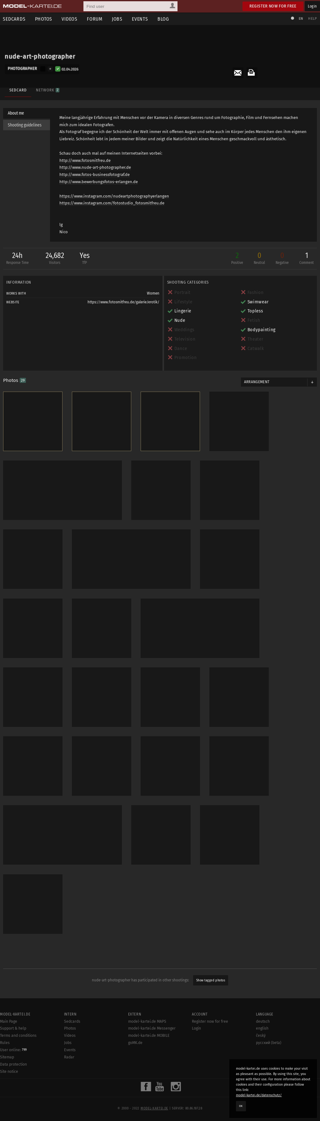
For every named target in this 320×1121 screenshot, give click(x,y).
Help (312, 19)
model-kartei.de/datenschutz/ (259, 1095)
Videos (70, 19)
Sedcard (18, 90)
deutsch (263, 1021)
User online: (13, 1049)
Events (140, 19)
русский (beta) (268, 1042)
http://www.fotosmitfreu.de (85, 160)
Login (312, 6)
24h (17, 259)
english (262, 1028)
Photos (43, 19)
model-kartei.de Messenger (152, 1028)
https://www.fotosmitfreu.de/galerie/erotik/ (123, 302)
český (261, 1035)
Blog (163, 19)
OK (241, 1106)
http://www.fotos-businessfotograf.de (95, 174)
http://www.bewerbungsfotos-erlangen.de (99, 181)
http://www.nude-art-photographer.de (95, 167)
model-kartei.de (154, 1108)
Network (47, 90)
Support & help (13, 1028)
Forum (95, 19)
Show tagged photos (210, 980)
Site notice (9, 1071)
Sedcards (72, 1021)
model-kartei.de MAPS (147, 1021)
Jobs (117, 19)
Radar (69, 1056)
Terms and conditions (18, 1035)
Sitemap (7, 1056)
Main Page (8, 1021)
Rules (5, 1042)
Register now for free (273, 6)
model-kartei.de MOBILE (149, 1035)
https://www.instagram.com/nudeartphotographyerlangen (114, 196)
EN (300, 19)
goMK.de (135, 1042)
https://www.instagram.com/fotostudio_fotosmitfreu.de (112, 203)
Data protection (13, 1064)
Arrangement (257, 382)
